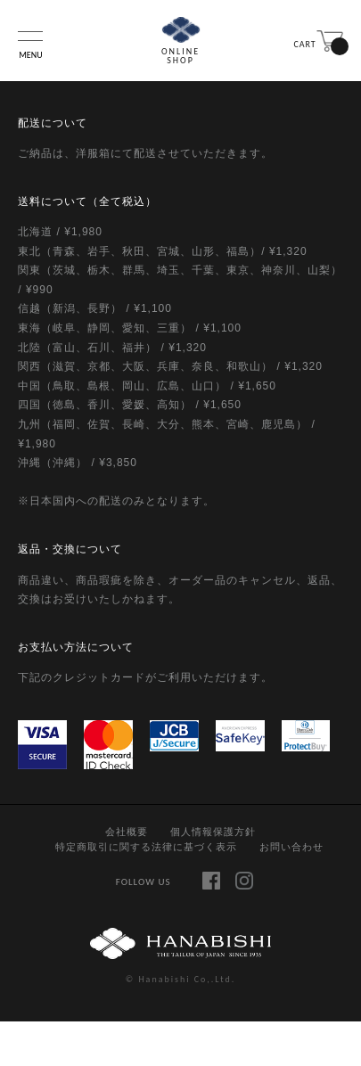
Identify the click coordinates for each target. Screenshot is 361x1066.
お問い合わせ (291, 846)
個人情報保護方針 (213, 831)
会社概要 (126, 831)
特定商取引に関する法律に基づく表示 (146, 846)
